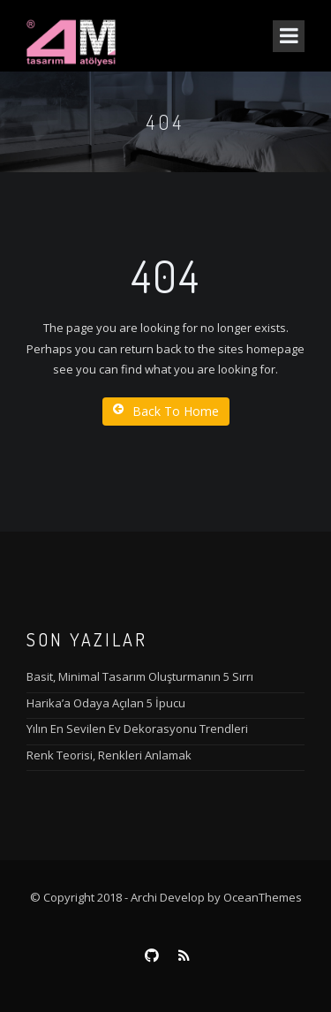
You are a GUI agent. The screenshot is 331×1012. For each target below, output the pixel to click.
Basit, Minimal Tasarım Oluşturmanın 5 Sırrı (139, 676)
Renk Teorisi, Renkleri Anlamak (109, 755)
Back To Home (166, 411)
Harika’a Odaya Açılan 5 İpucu (105, 703)
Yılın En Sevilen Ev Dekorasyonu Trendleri (137, 728)
